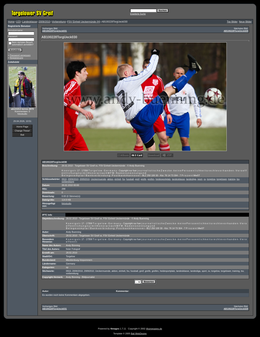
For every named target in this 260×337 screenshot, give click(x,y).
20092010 (85, 179)
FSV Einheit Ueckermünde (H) (83, 21)
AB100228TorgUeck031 (54, 31)
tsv (238, 179)
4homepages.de (154, 328)
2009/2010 (44, 21)
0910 (64, 179)
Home (11, 21)
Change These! (22, 130)
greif (137, 179)
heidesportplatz (163, 179)
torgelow (211, 179)
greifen (150, 179)
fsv (123, 179)
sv (205, 179)
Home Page (22, 126)
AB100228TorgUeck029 (236, 31)
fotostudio (66, 203)
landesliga (191, 179)
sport (199, 179)
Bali (22, 135)
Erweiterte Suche (138, 14)
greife (143, 179)
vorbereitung (68, 181)
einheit (117, 179)
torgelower (222, 179)
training (231, 179)
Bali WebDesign (139, 333)
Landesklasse (29, 21)
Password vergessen (20, 55)
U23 (18, 21)
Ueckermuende (98, 179)
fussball (130, 179)
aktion (110, 179)
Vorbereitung (59, 21)
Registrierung (16, 58)
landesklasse (178, 179)
